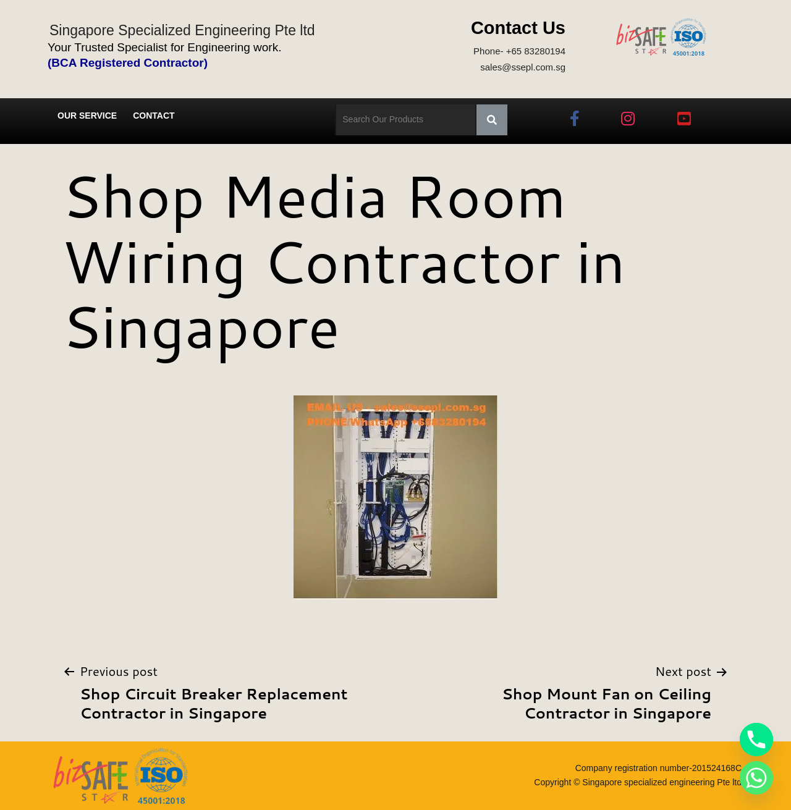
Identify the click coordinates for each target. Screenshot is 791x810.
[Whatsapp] (756, 778)
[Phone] (756, 739)
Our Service (87, 115)
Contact (153, 115)
